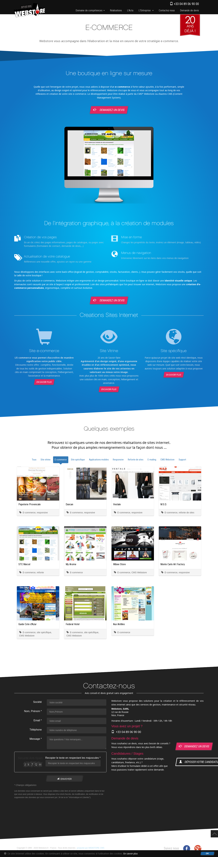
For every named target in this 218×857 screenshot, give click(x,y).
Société (37, 702)
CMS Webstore (167, 459)
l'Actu (130, 10)
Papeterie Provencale (29, 504)
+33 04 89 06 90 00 (184, 4)
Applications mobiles (99, 459)
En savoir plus (44, 382)
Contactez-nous (167, 10)
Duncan (69, 504)
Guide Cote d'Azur (27, 624)
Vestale (117, 504)
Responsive (118, 459)
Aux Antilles (119, 624)
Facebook (186, 848)
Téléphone (35, 729)
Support (182, 459)
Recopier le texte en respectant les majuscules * (73, 757)
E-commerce (61, 459)
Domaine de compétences (90, 10)
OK (207, 853)
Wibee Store (119, 564)
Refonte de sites (135, 459)
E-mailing (152, 459)
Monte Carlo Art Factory (172, 564)
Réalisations (116, 10)
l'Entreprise (146, 10)
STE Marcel (24, 564)
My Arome (71, 564)
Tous (34, 459)
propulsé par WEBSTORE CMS (90, 848)
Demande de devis (189, 10)
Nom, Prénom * (33, 711)
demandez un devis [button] (194, 746)
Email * (38, 720)
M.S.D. (163, 504)
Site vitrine (45, 459)
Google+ (197, 848)
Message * (35, 738)
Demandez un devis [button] (109, 110)
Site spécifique (78, 459)
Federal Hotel (72, 624)
